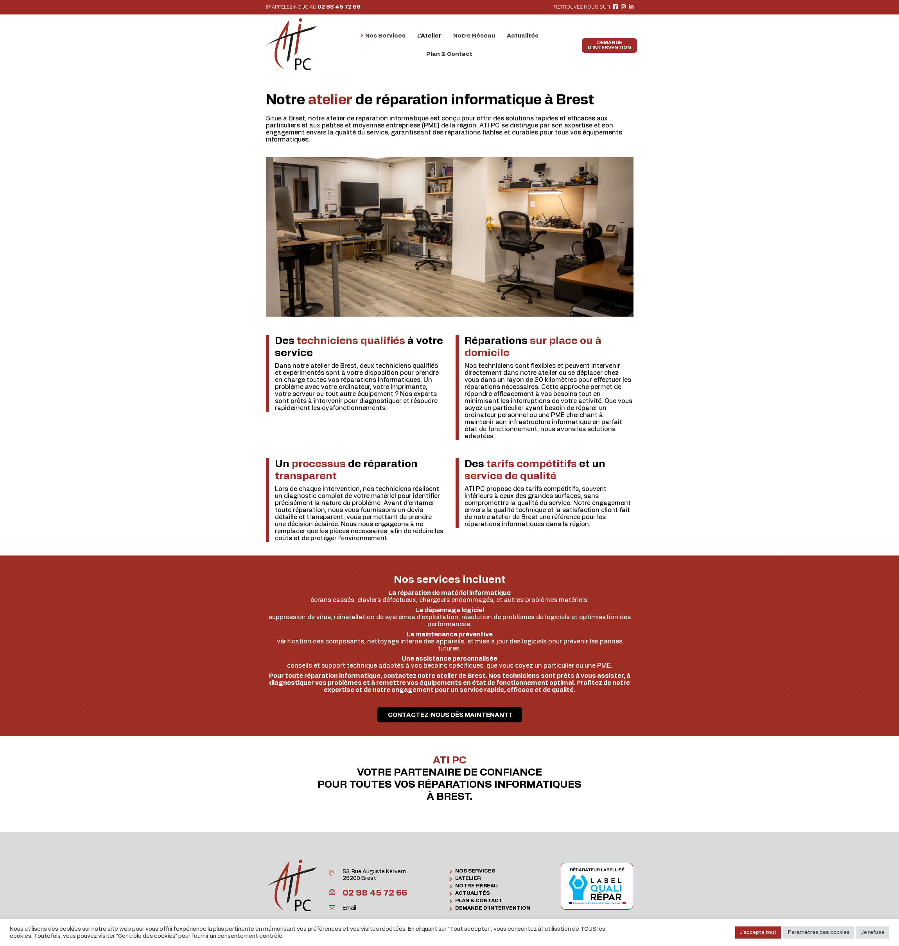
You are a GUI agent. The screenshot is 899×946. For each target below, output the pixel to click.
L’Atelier (468, 878)
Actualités (472, 893)
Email (349, 908)
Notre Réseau (476, 886)
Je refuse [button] (873, 932)
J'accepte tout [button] (758, 932)
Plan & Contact (478, 900)
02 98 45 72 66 (339, 7)
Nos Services (475, 871)
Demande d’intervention (492, 908)
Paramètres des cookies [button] (819, 932)
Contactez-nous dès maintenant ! (449, 715)
